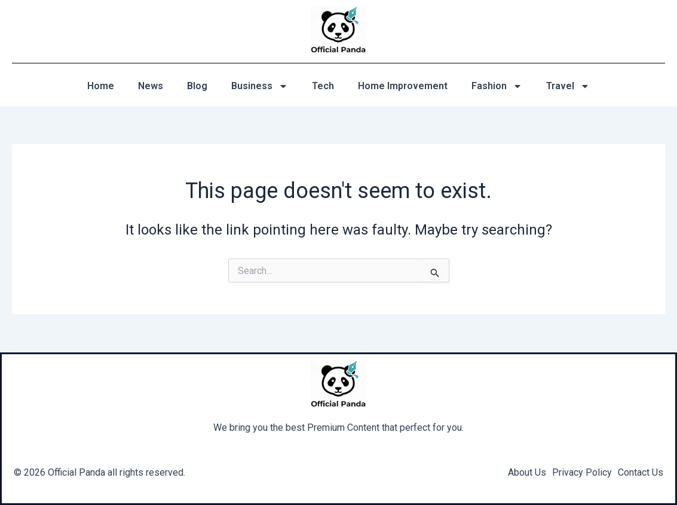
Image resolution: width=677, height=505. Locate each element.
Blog (197, 86)
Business (259, 86)
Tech (323, 86)
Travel (568, 86)
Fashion (496, 86)
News (150, 86)
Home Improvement (403, 86)
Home (100, 86)
